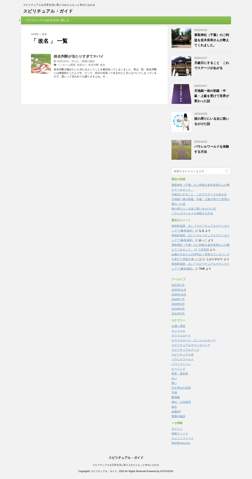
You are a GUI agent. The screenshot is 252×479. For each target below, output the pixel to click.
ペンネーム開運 (66, 64)
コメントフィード (182, 438)
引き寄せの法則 (181, 387)
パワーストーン (181, 364)
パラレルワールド (182, 359)
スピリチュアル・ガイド (48, 11)
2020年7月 (178, 299)
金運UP (176, 411)
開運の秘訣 (88, 61)
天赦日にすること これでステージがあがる (199, 194)
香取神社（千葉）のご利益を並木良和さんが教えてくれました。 (211, 40)
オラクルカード (181, 335)
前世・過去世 (179, 373)
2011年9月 (178, 313)
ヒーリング (178, 368)
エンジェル (178, 330)
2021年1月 (178, 285)
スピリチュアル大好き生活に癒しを (47, 20)
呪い (174, 383)
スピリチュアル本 (182, 354)
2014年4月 (178, 308)
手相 (174, 392)
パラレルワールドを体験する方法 (192, 213)
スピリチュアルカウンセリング (190, 345)
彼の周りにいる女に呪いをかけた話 (193, 208)
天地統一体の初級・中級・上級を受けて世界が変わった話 (211, 96)
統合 (174, 406)
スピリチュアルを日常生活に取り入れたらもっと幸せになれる (126, 465)
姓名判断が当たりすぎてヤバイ (79, 56)
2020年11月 (178, 289)
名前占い (82, 64)
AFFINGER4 (166, 471)
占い (78, 61)
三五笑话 (203, 249)
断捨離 (175, 397)
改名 (102, 64)
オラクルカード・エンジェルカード (193, 340)
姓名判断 (93, 64)
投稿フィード (179, 433)
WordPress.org (180, 443)
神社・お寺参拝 (181, 402)
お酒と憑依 (178, 326)
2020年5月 (178, 304)
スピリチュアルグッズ (185, 349)
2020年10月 (178, 294)
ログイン (177, 428)
